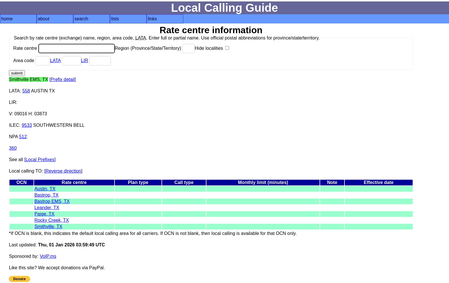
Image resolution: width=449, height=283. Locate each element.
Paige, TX (44, 213)
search (81, 18)
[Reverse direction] (63, 171)
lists (115, 18)
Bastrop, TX (46, 195)
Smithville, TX (48, 226)
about (43, 18)
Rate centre (64, 48)
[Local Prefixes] (40, 159)
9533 (27, 125)
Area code (31, 60)
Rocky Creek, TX (51, 220)
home (7, 18)
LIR (84, 60)
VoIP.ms (48, 256)
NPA (13, 136)
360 (13, 148)
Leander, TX (46, 207)
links (152, 18)
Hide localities (212, 48)
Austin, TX (45, 188)
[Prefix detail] (62, 79)
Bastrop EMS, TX (52, 201)
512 (23, 136)
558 (26, 90)
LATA (55, 60)
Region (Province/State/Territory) (155, 48)
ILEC (14, 125)
